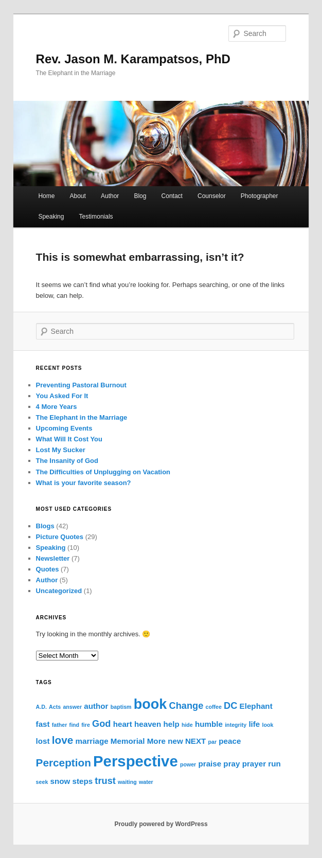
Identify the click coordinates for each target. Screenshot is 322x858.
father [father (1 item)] (59, 725)
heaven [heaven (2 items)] (147, 724)
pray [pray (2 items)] (231, 763)
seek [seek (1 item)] (42, 782)
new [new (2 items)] (175, 741)
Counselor (212, 196)
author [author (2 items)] (96, 706)
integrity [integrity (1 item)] (235, 725)
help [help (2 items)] (171, 724)
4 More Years (56, 406)
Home (46, 196)
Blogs (45, 526)
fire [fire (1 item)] (85, 725)
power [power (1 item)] (188, 764)
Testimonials (96, 216)
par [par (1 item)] (212, 742)
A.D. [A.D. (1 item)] (41, 707)
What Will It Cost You (69, 439)
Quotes (47, 569)
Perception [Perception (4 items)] (63, 762)
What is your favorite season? (83, 483)
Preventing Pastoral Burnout (81, 385)
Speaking (51, 216)
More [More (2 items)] (156, 741)
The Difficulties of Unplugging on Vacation (103, 472)
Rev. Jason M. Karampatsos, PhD (133, 59)
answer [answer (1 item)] (72, 707)
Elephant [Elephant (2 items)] (256, 706)
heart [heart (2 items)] (122, 724)
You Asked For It (62, 396)
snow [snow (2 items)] (60, 781)
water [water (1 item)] (146, 782)
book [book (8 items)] (150, 704)
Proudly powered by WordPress (160, 824)
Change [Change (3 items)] (186, 705)
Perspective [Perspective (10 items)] (135, 761)
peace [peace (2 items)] (230, 741)
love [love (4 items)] (63, 740)
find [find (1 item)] (74, 725)
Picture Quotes (59, 537)
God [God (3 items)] (101, 723)
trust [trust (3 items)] (105, 780)
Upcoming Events (64, 428)
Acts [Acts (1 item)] (55, 707)
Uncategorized (59, 591)
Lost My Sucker (60, 450)
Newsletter (53, 558)
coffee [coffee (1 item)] (214, 707)
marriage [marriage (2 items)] (92, 741)
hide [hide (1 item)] (187, 725)
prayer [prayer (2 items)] (254, 763)
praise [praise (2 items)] (209, 763)
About (78, 196)
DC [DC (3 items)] (230, 705)
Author (110, 196)
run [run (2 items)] (274, 763)
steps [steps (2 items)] (83, 781)
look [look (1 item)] (268, 725)
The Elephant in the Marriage (82, 417)
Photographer (259, 196)
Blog (140, 196)
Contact (172, 196)
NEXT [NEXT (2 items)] (195, 741)
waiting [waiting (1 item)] (127, 782)
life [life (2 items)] (254, 724)
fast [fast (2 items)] (43, 724)
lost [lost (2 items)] (43, 741)
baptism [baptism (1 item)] (121, 707)
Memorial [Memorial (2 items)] (128, 741)
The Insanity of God (67, 460)
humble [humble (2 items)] (209, 724)
